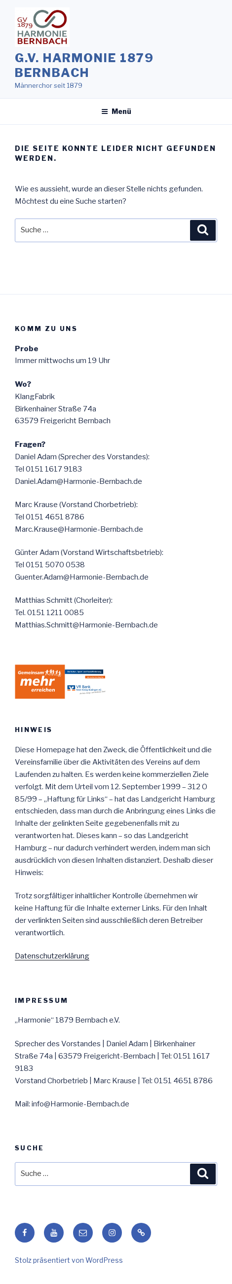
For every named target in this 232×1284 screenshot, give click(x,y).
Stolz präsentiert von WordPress (69, 1260)
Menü (116, 111)
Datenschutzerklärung (52, 956)
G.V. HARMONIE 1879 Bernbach (84, 65)
